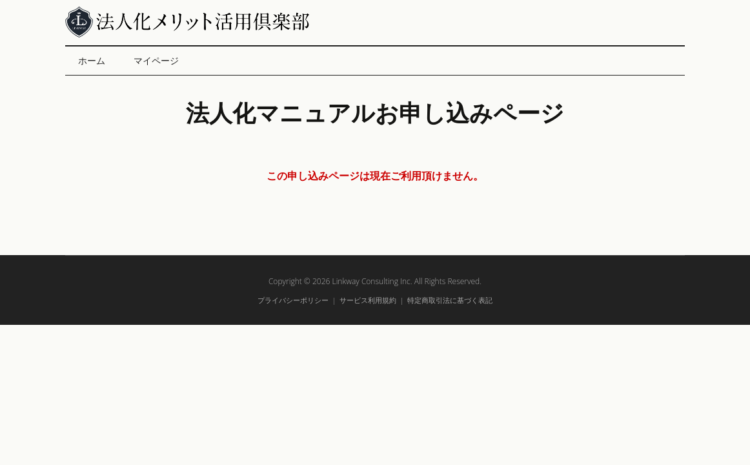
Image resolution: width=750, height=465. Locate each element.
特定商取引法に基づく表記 (449, 300)
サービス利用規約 (368, 300)
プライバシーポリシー (293, 300)
